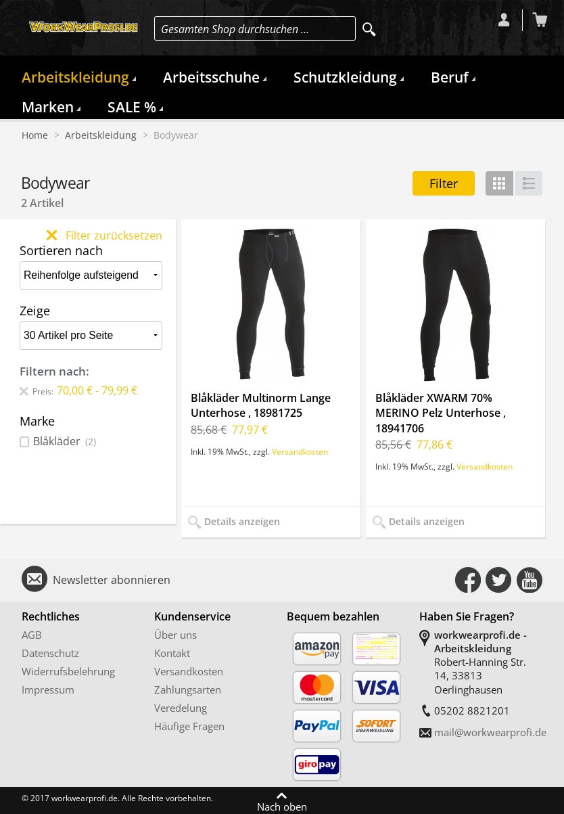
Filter (443, 183)
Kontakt (172, 653)
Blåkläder (64, 441)
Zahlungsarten (187, 689)
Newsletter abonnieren (111, 579)
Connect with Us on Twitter (498, 580)
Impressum (48, 689)
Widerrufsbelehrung (68, 671)
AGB (32, 634)
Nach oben (282, 806)
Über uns (175, 634)
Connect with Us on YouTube (529, 580)
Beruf (450, 77)
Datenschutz (50, 653)
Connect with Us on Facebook (468, 580)
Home (35, 135)
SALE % (132, 106)
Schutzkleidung (345, 77)
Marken (48, 106)
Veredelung (180, 708)
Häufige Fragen (189, 726)
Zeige (35, 310)
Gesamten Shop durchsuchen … (235, 29)
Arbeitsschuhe (211, 77)
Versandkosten (300, 451)
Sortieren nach (61, 250)
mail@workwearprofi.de (490, 732)
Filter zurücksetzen (104, 235)
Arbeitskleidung (75, 77)
